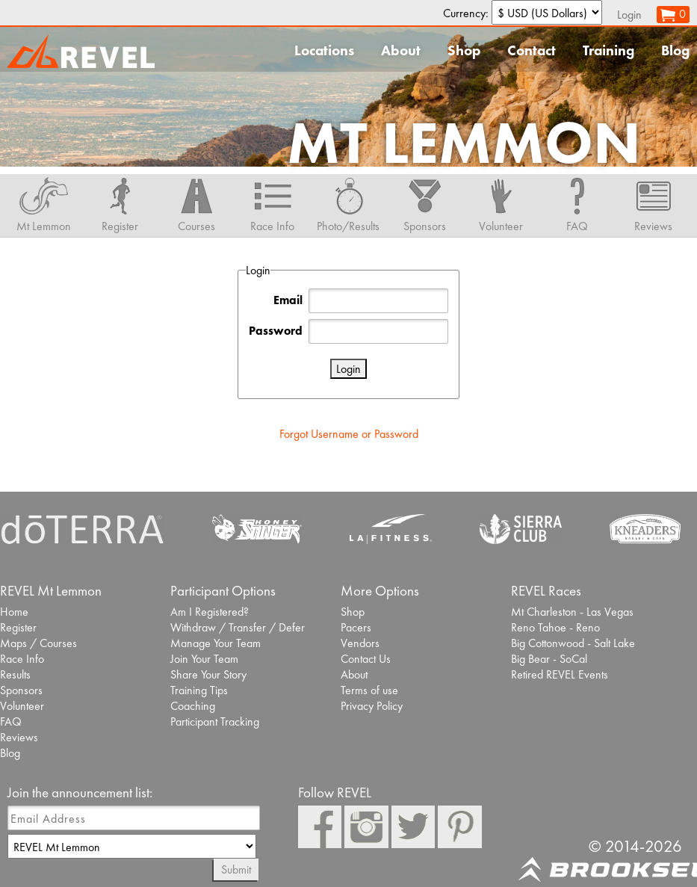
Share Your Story (208, 674)
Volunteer (22, 706)
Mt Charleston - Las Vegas (572, 611)
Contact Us (366, 659)
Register (18, 627)
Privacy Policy (372, 706)
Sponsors (21, 690)
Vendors (360, 643)
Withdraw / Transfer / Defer (237, 627)
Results (15, 674)
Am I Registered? (209, 611)
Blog (675, 50)
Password (276, 331)
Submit (236, 869)
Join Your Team (204, 659)
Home (14, 611)
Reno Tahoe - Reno (555, 627)
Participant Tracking (214, 721)
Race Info (22, 659)
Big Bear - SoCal (549, 659)
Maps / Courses (38, 643)
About (401, 50)
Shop (463, 50)
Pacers (356, 627)
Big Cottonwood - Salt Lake (573, 643)
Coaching (192, 706)
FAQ (11, 721)
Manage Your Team (215, 643)
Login (629, 14)
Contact (531, 50)
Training (608, 50)
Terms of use (369, 690)
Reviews (19, 737)
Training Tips (199, 690)
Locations (324, 50)
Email (288, 300)
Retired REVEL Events (559, 674)
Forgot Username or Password (348, 434)
